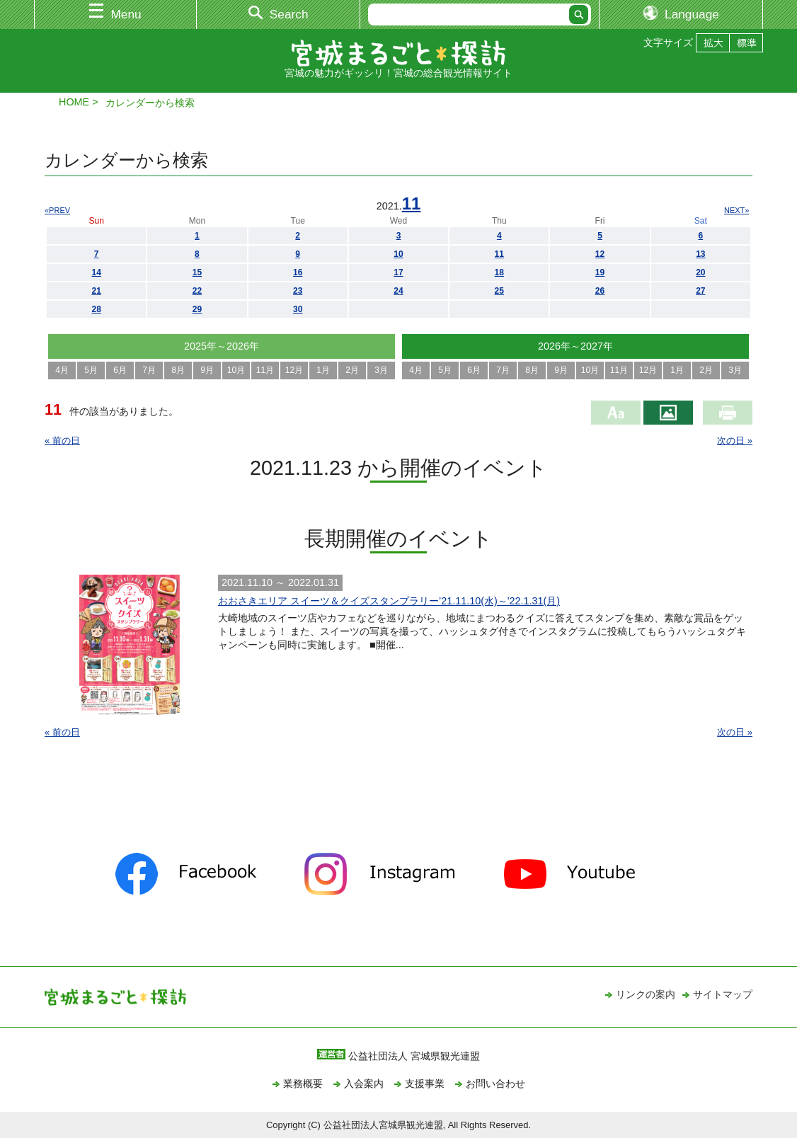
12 (599, 254)
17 (398, 272)
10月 (236, 370)
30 (297, 309)
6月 (120, 370)
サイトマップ (722, 994)
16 (297, 272)
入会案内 (364, 1083)
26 (599, 291)
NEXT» (736, 210)
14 (96, 272)
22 (197, 291)
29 (197, 309)
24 (398, 291)
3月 (381, 370)
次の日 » (734, 440)
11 (411, 203)
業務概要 (303, 1083)
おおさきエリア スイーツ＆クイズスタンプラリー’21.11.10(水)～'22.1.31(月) (389, 601)
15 (197, 272)
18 (499, 272)
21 (96, 291)
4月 (62, 370)
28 (96, 309)
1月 (323, 370)
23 (297, 291)
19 (599, 272)
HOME (74, 102)
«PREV (57, 210)
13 (700, 254)
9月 (207, 370)
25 (499, 291)
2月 (352, 370)
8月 (178, 370)
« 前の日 (62, 440)
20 (700, 272)
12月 (294, 370)
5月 (91, 370)
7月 (149, 370)
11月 (265, 370)
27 (700, 291)
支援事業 (425, 1083)
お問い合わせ (495, 1083)
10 (398, 254)
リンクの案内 (645, 994)
